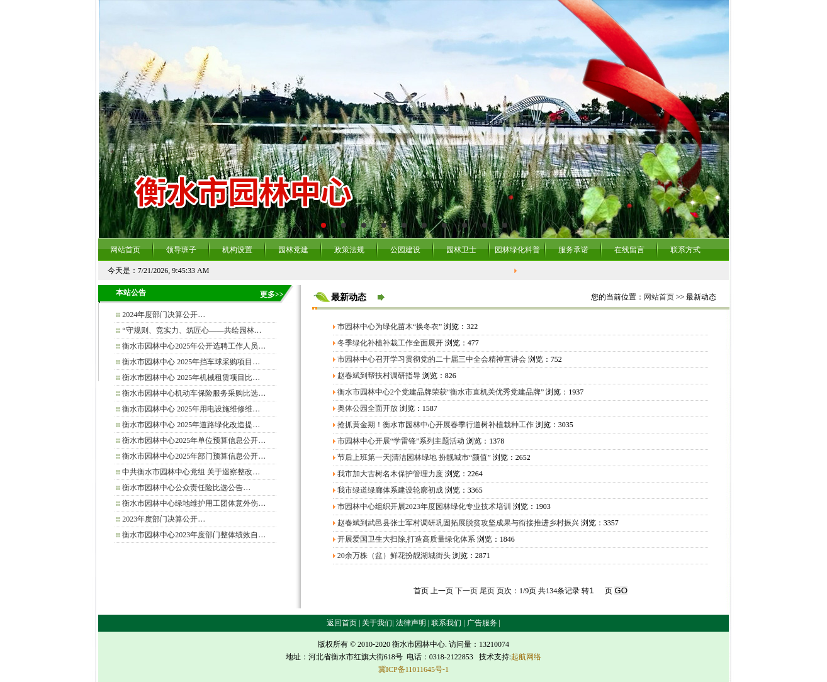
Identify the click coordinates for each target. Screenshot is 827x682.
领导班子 (181, 249)
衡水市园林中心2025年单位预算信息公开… (194, 440)
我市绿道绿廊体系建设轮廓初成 (390, 490)
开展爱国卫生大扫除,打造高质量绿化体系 (406, 539)
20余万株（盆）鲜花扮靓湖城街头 (394, 555)
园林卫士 (461, 249)
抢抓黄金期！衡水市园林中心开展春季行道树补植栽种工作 (435, 424)
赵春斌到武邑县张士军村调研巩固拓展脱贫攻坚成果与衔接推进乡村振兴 (458, 522)
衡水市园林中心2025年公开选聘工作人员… (194, 346)
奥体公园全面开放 (367, 408)
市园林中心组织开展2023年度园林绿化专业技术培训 (424, 506)
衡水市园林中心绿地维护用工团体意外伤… (194, 503)
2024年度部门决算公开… (163, 314)
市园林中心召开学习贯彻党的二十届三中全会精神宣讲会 (431, 359)
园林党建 (293, 249)
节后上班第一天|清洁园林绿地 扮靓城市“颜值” (414, 457)
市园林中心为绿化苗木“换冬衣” (389, 326)
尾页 (487, 590)
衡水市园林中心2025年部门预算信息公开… (194, 456)
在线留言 (629, 249)
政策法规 (349, 249)
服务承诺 (573, 249)
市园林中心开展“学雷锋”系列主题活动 (401, 441)
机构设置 (237, 249)
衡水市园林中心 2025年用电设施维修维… (191, 409)
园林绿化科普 (517, 249)
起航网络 (526, 656)
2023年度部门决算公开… (163, 519)
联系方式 (685, 249)
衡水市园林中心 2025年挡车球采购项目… (191, 361)
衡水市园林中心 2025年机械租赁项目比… (191, 377)
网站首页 (125, 249)
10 (504, 225)
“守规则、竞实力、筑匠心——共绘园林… (191, 330)
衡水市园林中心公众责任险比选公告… (186, 487)
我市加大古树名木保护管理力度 (390, 473)
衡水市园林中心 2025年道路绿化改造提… (191, 424)
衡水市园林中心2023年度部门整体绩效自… (194, 534)
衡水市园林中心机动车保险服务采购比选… (194, 393)
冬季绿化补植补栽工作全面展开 (390, 342)
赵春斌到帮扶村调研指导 (378, 375)
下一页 (466, 590)
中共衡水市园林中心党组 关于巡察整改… (191, 471)
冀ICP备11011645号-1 (413, 669)
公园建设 (405, 249)
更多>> (272, 294)
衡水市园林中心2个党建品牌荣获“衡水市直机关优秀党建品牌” (440, 392)
